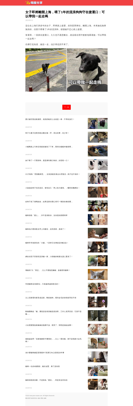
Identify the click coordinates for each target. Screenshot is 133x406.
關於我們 (28, 398)
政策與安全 (34, 398)
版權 (45, 398)
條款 (39, 398)
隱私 (42, 398)
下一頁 (66, 107)
